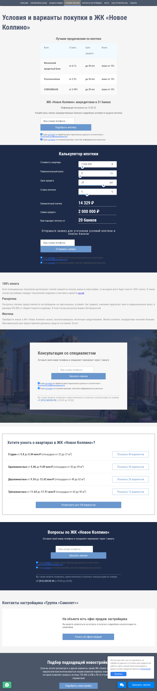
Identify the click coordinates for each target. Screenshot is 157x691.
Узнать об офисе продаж (79, 611)
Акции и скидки (56, 3)
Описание (24, 3)
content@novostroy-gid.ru (91, 687)
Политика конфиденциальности (91, 684)
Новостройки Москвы (38, 680)
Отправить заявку (98, 236)
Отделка (133, 3)
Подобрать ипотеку (98, 120)
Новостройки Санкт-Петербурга (15, 680)
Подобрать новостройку (78, 661)
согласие (51, 128)
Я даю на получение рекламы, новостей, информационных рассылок (74, 133)
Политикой (145, 669)
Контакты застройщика (92, 3)
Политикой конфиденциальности (53, 130)
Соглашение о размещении (13, 684)
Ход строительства (119, 3)
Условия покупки (72, 3)
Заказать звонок (100, 357)
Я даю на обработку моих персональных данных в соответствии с (71, 129)
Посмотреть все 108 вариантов (78, 486)
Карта (106, 3)
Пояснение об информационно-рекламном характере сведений (51, 684)
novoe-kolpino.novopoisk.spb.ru (103, 672)
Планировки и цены (39, 3)
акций (81, 280)
